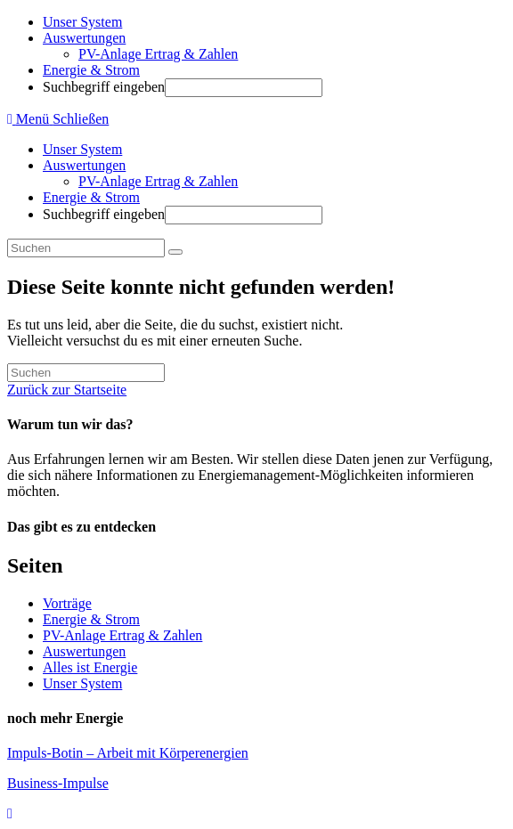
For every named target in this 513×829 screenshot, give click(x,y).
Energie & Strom (91, 197)
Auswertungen (84, 165)
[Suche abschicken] (175, 252)
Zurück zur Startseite (66, 389)
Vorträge (67, 603)
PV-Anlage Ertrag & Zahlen (158, 181)
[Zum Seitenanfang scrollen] (9, 813)
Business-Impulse (58, 783)
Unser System (82, 149)
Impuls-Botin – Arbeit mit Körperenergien (127, 752)
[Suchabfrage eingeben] (86, 248)
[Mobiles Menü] (58, 118)
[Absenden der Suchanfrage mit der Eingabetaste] (243, 87)
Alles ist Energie (90, 667)
